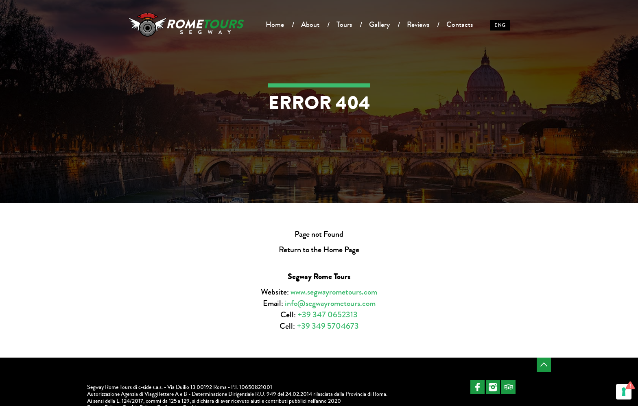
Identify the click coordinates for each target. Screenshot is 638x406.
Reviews (418, 24)
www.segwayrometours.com (334, 292)
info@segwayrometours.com (330, 303)
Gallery (379, 24)
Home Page (341, 249)
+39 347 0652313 (327, 315)
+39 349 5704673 (328, 326)
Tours (344, 24)
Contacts (459, 24)
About (310, 24)
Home (275, 24)
